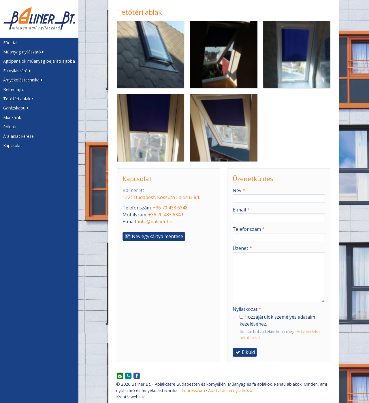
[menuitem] (39, 42)
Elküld (245, 352)
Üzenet (242, 248)
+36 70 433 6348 (170, 208)
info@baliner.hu (155, 221)
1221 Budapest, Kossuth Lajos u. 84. (161, 197)
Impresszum (193, 390)
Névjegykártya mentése (154, 236)
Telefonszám (249, 229)
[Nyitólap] (39, 19)
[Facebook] (136, 376)
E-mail (241, 210)
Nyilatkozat (247, 309)
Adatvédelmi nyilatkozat (231, 390)
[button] (39, 52)
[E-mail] (120, 376)
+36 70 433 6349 (165, 214)
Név (239, 190)
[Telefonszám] (128, 376)
